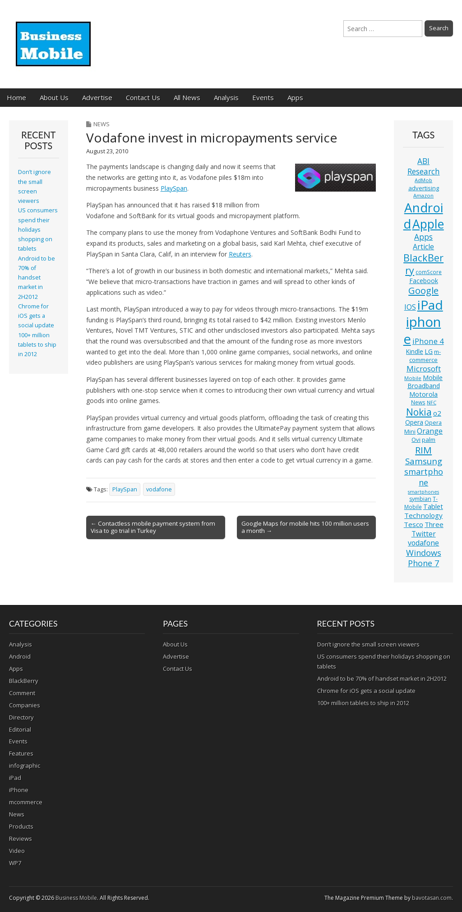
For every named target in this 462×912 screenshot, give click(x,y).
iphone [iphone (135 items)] (422, 330)
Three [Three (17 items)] (434, 524)
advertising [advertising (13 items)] (423, 188)
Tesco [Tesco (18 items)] (413, 524)
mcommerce (25, 802)
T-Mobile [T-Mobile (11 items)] (421, 503)
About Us (54, 97)
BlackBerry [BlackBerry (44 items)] (423, 264)
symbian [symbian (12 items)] (420, 499)
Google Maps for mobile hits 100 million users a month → (305, 527)
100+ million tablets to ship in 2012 (37, 344)
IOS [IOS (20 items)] (410, 307)
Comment (22, 693)
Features (21, 753)
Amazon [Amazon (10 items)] (423, 195)
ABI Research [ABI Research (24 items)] (423, 166)
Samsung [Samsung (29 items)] (423, 461)
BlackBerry (23, 681)
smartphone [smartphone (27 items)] (423, 477)
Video (17, 851)
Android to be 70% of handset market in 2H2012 (36, 278)
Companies (24, 705)
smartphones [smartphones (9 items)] (423, 492)
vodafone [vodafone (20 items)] (423, 543)
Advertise (97, 97)
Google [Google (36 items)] (423, 290)
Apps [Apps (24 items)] (423, 237)
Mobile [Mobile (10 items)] (412, 378)
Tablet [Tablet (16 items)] (433, 506)
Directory (21, 717)
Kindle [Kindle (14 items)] (414, 351)
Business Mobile (76, 898)
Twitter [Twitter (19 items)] (423, 534)
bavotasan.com (432, 898)
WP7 (15, 863)
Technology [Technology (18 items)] (423, 515)
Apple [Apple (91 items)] (428, 224)
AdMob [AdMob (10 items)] (423, 180)
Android (20, 656)
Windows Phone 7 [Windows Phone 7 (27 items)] (423, 558)
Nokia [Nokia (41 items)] (419, 412)
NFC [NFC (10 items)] (431, 402)
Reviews (20, 838)
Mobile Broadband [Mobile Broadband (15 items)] (425, 381)
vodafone (159, 489)
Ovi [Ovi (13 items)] (415, 439)
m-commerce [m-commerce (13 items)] (425, 356)
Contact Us (143, 97)
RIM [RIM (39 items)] (423, 450)
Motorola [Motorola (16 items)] (423, 394)
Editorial (20, 729)
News (101, 124)
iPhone (18, 790)
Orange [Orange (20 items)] (430, 431)
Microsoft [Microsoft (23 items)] (424, 368)
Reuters (240, 254)
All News (187, 97)
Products (21, 826)
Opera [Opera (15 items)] (414, 422)
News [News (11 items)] (418, 402)
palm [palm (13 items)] (428, 439)
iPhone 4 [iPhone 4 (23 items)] (428, 341)
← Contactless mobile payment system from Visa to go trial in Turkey (153, 527)
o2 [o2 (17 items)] (437, 412)
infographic (24, 765)
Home (16, 97)
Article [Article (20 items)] (423, 247)
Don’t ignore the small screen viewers (368, 644)
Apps (295, 97)
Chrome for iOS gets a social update (36, 316)
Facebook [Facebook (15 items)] (423, 280)
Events (263, 97)
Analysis (226, 97)
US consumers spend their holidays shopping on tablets (38, 229)
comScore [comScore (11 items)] (429, 272)
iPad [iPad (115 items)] (430, 304)
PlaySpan (174, 188)
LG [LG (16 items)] (429, 351)
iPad (15, 778)
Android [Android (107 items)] (423, 215)
